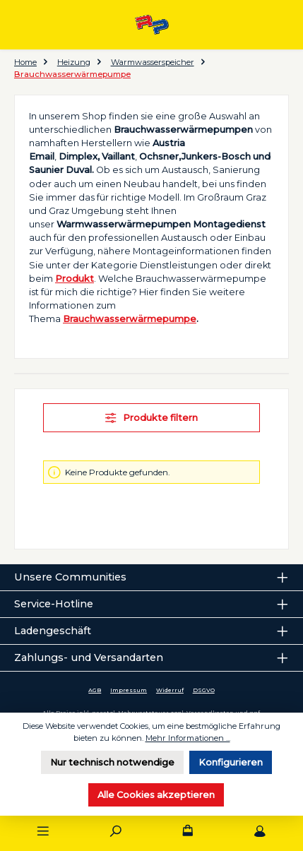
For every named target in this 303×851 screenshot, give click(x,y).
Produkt (74, 278)
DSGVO (204, 690)
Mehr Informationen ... (187, 738)
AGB (94, 690)
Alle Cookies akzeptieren (156, 795)
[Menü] (43, 832)
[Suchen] (115, 832)
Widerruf (170, 690)
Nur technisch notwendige (112, 762)
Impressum (128, 690)
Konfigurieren (230, 762)
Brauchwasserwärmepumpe (129, 319)
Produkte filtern (151, 417)
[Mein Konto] (260, 832)
